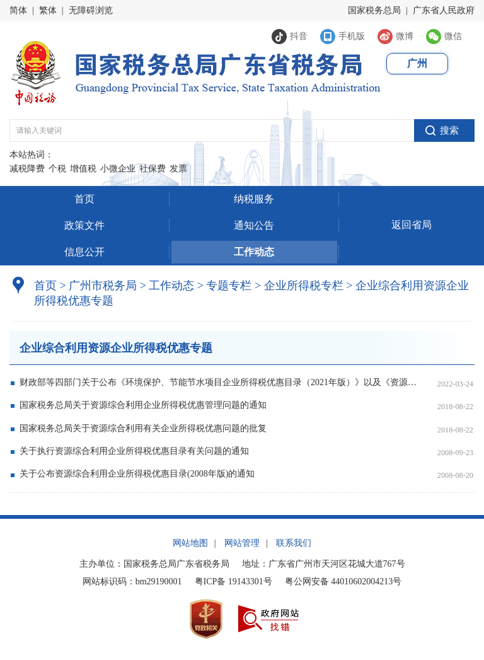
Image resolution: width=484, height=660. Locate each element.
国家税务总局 (374, 10)
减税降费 (27, 168)
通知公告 (254, 225)
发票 (178, 168)
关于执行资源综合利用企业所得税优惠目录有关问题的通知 (134, 451)
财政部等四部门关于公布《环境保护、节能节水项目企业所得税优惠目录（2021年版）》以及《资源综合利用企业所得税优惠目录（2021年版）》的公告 (219, 382)
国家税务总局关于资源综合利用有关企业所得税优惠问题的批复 (143, 428)
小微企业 (117, 168)
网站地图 (190, 543)
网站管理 (242, 543)
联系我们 (293, 543)
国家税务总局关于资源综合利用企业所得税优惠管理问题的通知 (143, 405)
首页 (84, 199)
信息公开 (84, 251)
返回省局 (411, 224)
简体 (18, 10)
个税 (57, 168)
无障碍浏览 (91, 10)
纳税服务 (254, 199)
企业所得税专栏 (303, 285)
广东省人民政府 (444, 10)
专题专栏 (228, 285)
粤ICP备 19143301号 (233, 581)
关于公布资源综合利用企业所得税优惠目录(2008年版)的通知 (137, 473)
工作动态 (254, 251)
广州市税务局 (103, 285)
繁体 (48, 10)
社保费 (152, 168)
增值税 (83, 168)
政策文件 (84, 225)
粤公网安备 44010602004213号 (343, 581)
